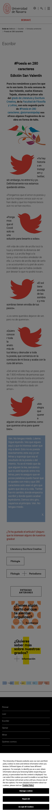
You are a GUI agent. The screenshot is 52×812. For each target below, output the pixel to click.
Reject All (26, 799)
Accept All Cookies (25, 807)
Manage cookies (26, 791)
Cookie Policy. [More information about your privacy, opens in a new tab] (28, 785)
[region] (26, 782)
